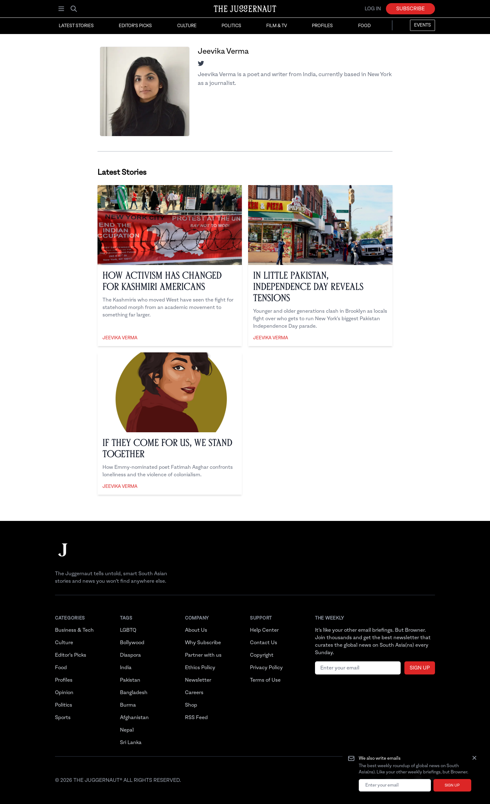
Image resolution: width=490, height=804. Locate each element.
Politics (231, 25)
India (126, 667)
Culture (187, 25)
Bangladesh (134, 692)
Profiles (322, 25)
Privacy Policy (266, 667)
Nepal (127, 730)
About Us (196, 630)
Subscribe (410, 9)
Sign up (452, 785)
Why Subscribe (203, 642)
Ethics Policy (200, 667)
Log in (373, 9)
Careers (194, 692)
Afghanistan (134, 717)
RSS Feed (196, 717)
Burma (128, 705)
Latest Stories (76, 25)
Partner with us (203, 655)
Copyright (261, 655)
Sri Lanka (131, 742)
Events (422, 25)
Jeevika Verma (120, 338)
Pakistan (130, 680)
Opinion (64, 692)
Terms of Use (265, 680)
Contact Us (263, 642)
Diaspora (130, 655)
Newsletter (198, 680)
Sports (63, 717)
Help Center (264, 630)
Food (364, 25)
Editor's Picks (135, 25)
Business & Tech (74, 630)
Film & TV (276, 25)
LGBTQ (128, 630)
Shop (191, 705)
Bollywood (132, 642)
